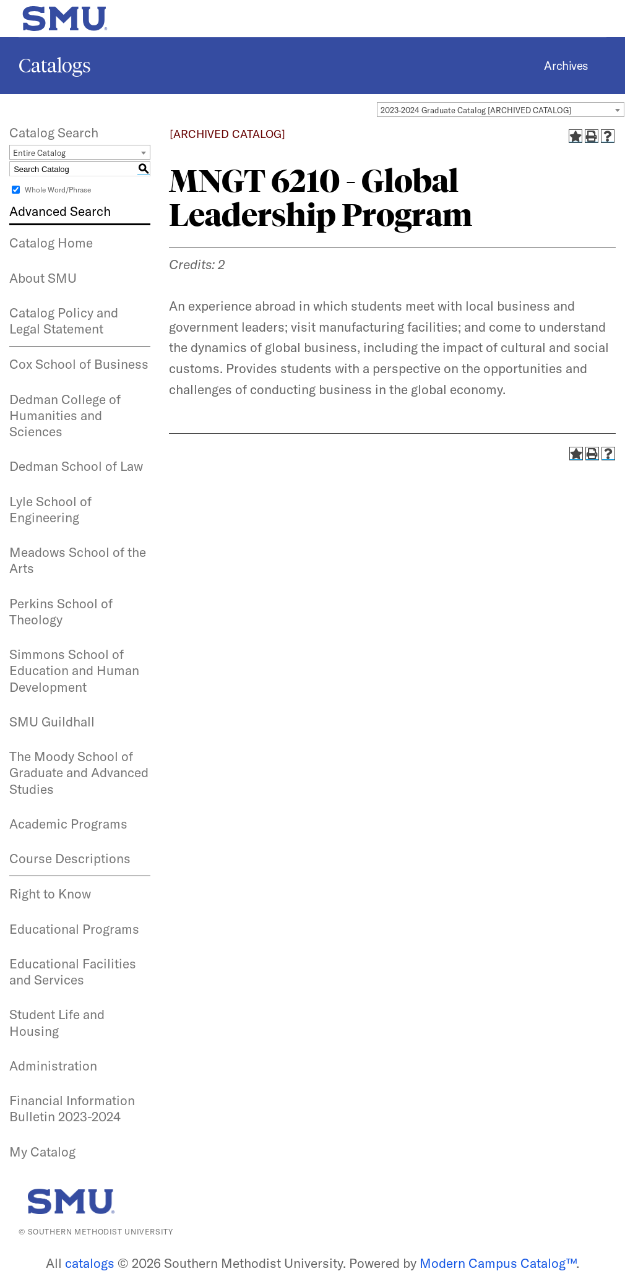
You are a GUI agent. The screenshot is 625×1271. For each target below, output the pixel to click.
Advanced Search (60, 211)
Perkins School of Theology (61, 611)
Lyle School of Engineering (50, 509)
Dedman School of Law (76, 466)
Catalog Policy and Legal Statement (63, 320)
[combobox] (500, 109)
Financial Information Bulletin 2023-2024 (72, 1108)
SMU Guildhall (52, 721)
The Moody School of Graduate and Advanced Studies (79, 772)
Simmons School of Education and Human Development (74, 670)
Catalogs (55, 65)
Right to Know (50, 893)
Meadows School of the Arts (77, 560)
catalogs (89, 1263)
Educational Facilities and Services (72, 971)
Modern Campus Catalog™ (498, 1263)
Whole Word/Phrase (58, 189)
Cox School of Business (79, 364)
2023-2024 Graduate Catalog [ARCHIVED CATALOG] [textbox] (476, 110)
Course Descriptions (70, 858)
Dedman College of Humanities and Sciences (65, 415)
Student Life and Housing (57, 1022)
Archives (565, 65)
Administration (53, 1066)
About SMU (43, 278)
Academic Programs (68, 824)
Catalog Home (51, 243)
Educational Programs (74, 929)
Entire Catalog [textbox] (39, 153)
